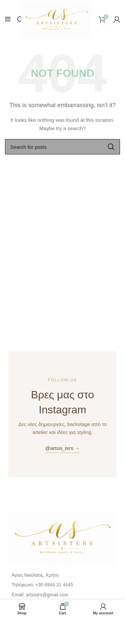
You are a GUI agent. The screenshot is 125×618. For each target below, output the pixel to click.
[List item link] (62, 584)
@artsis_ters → (62, 448)
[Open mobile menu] (8, 19)
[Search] (20, 19)
